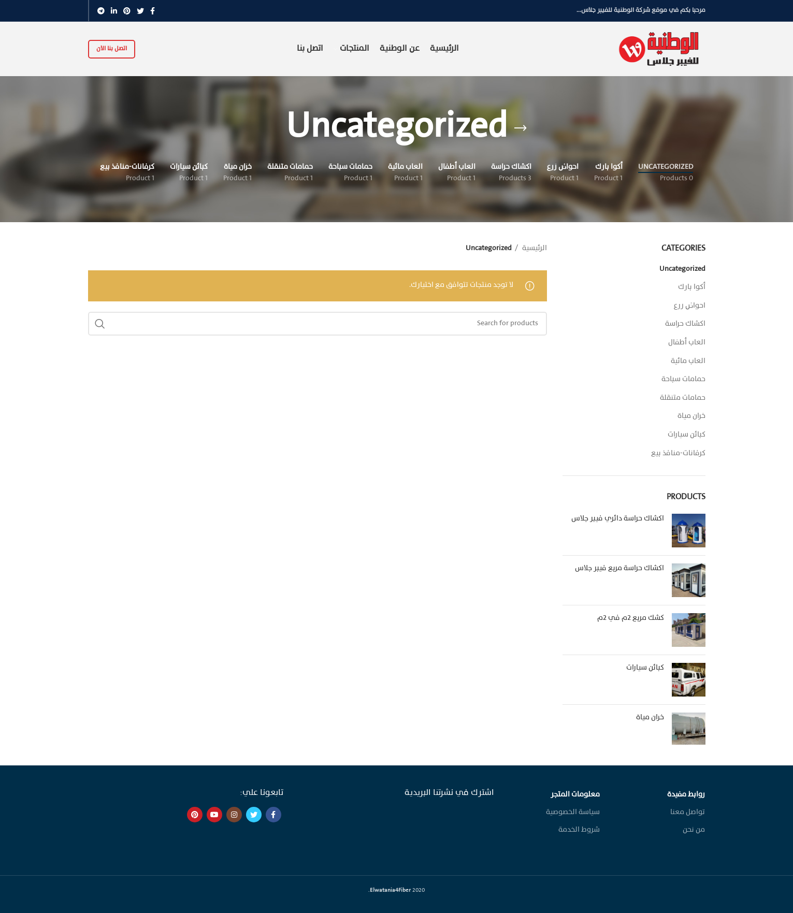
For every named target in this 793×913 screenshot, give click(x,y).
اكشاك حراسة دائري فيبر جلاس (617, 519)
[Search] (317, 324)
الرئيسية (534, 248)
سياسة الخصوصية (573, 812)
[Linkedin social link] (114, 11)
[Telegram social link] (101, 11)
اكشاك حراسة (685, 324)
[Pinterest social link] (127, 11)
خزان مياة (691, 416)
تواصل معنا (687, 812)
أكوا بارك (691, 287)
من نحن (694, 830)
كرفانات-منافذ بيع (678, 453)
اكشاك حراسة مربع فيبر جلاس (619, 568)
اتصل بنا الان (111, 49)
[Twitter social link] (140, 11)
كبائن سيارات (686, 435)
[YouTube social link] (214, 814)
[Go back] (521, 128)
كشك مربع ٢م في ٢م (630, 618)
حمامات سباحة (683, 379)
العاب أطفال (686, 342)
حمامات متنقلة (682, 398)
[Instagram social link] (234, 814)
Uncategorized (682, 269)
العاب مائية (688, 361)
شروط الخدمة (579, 830)
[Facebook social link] (152, 11)
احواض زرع (689, 306)
